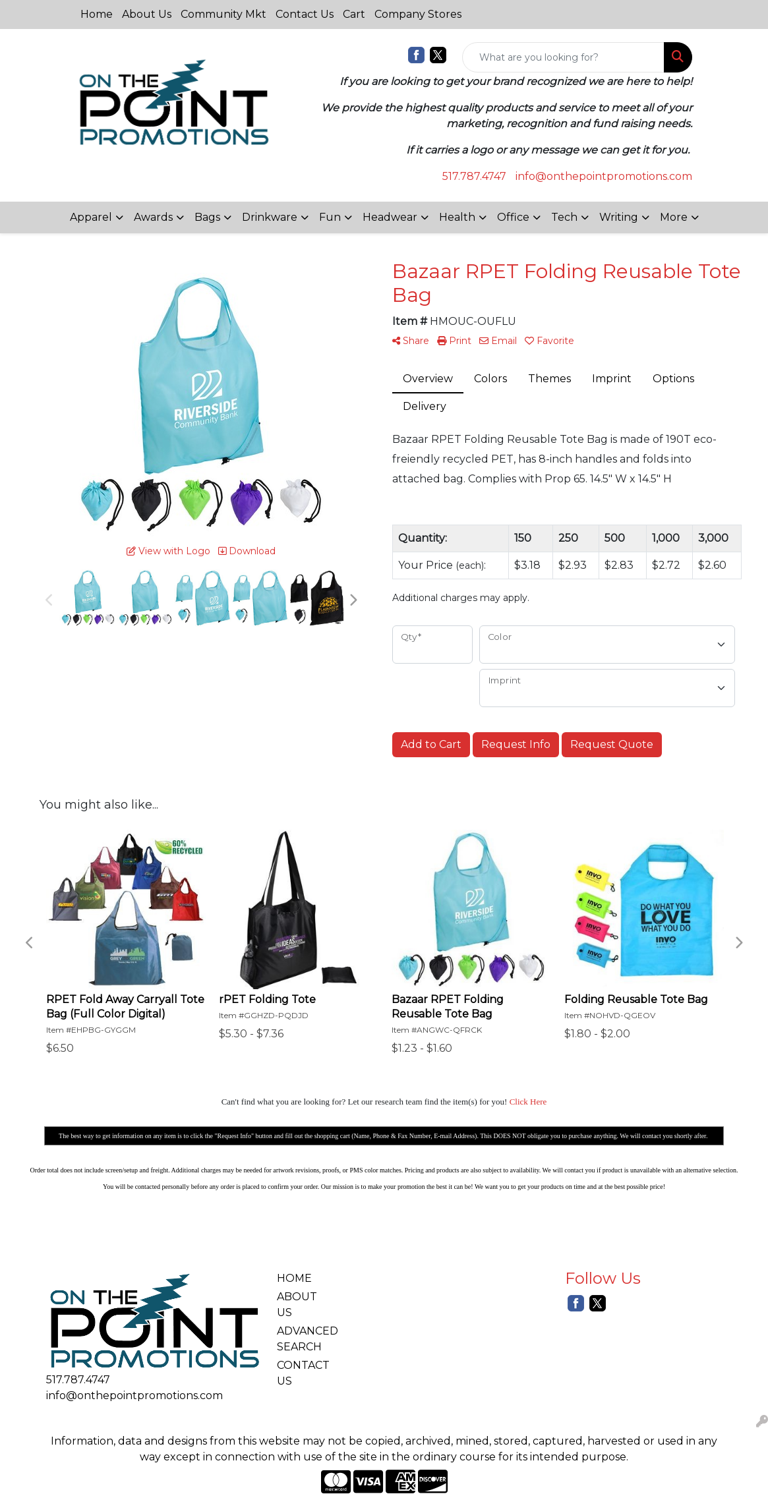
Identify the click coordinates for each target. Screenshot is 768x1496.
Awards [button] (153, 217)
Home (96, 14)
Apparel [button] (91, 217)
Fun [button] (330, 217)
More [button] (674, 217)
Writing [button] (618, 217)
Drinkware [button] (269, 217)
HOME (294, 1278)
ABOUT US (297, 1304)
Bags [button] (207, 217)
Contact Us (305, 14)
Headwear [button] (390, 217)
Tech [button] (564, 217)
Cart (354, 14)
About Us (146, 14)
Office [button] (513, 217)
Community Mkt (223, 14)
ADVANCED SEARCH (305, 1339)
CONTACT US (303, 1373)
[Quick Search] (563, 57)
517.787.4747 (474, 176)
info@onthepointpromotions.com (604, 176)
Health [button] (457, 217)
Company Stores (417, 14)
